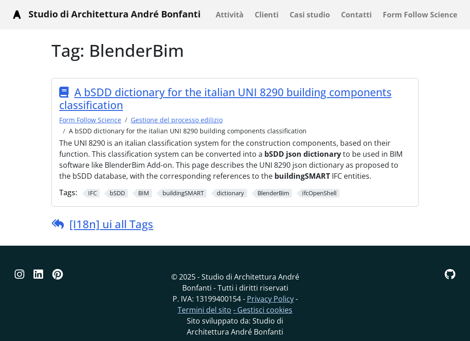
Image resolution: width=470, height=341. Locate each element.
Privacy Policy (270, 299)
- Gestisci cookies (262, 310)
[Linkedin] (38, 274)
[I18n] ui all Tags (111, 223)
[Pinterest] (57, 274)
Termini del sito (204, 310)
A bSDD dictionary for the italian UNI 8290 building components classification (225, 98)
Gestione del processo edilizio (177, 120)
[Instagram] (19, 274)
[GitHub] (450, 274)
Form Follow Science (90, 120)
